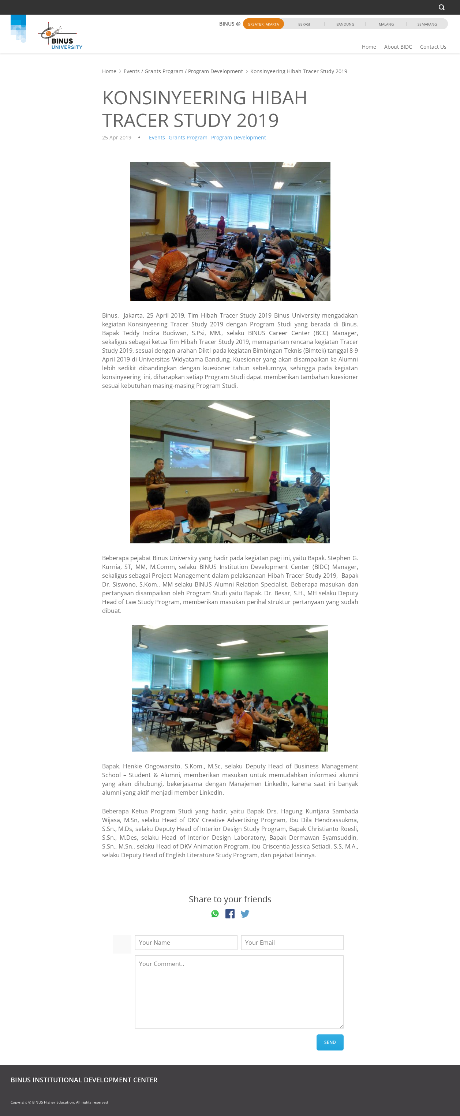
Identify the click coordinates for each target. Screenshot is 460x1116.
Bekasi (304, 24)
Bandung (345, 24)
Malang (386, 24)
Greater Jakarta (263, 24)
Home (369, 46)
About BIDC (398, 46)
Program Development (215, 71)
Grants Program (164, 71)
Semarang (427, 24)
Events (132, 71)
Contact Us (433, 46)
